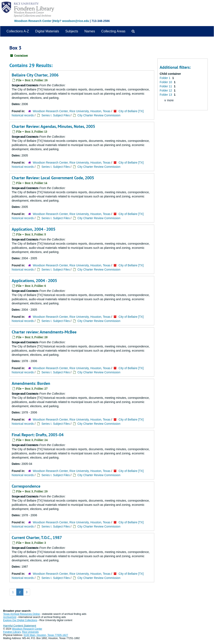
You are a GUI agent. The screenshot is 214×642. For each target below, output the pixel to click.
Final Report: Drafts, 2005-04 (38, 434)
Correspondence (26, 486)
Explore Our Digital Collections (20, 620)
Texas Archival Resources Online (21, 614)
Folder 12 (166, 90)
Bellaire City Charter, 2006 (35, 75)
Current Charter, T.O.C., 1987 (37, 537)
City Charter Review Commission (99, 115)
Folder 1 (165, 78)
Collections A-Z (17, 31)
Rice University (30, 632)
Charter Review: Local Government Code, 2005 (53, 178)
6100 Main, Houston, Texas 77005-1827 (46, 635)
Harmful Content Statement (19, 625)
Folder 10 (166, 82)
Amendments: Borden (31, 383)
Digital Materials (47, 31)
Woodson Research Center (33, 21)
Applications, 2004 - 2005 (34, 280)
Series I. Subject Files (56, 115)
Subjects (71, 31)
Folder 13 (166, 94)
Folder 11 (166, 86)
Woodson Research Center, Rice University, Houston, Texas (72, 111)
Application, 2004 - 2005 (33, 229)
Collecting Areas (113, 31)
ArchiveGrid (9, 617)
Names (89, 31)
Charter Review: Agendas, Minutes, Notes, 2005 (53, 126)
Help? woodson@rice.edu (71, 21)
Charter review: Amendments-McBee (44, 332)
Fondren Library (12, 632)
